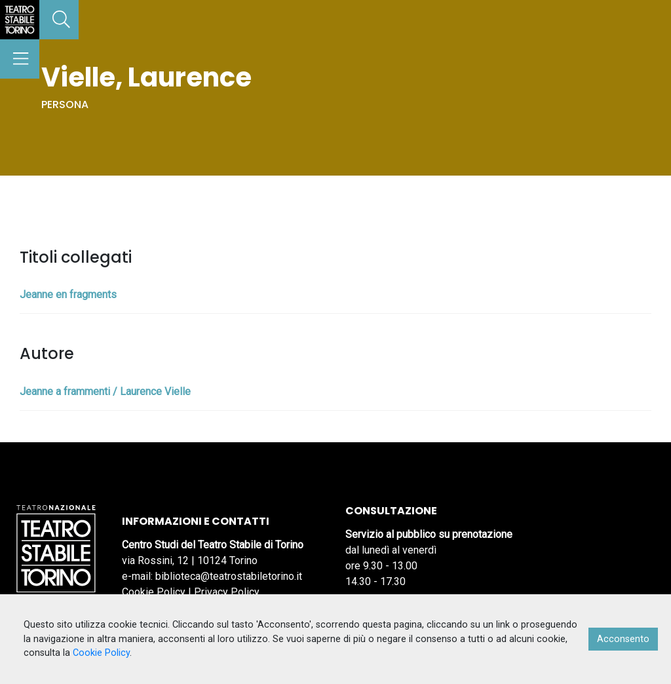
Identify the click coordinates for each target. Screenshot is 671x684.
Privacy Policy (226, 592)
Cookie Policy (153, 592)
